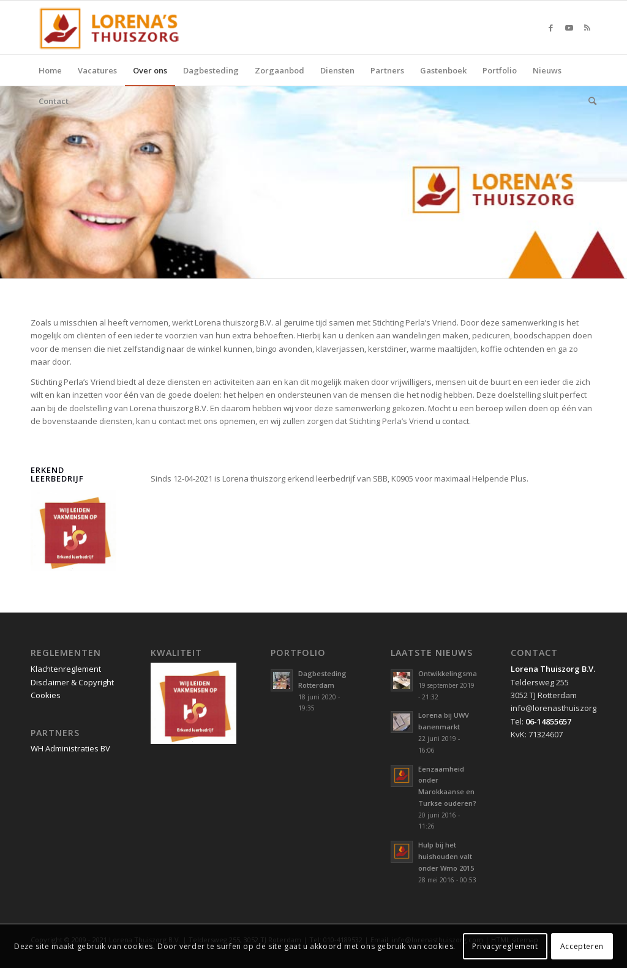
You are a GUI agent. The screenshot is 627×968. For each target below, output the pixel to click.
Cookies (46, 695)
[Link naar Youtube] (569, 27)
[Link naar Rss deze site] (587, 27)
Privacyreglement (505, 946)
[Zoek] (588, 101)
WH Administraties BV (70, 748)
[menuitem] (50, 70)
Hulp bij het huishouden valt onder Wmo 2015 (446, 856)
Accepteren (582, 946)
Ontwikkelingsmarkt (452, 673)
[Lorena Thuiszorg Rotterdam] (114, 27)
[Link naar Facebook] (550, 27)
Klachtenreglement (66, 668)
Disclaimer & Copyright (72, 682)
